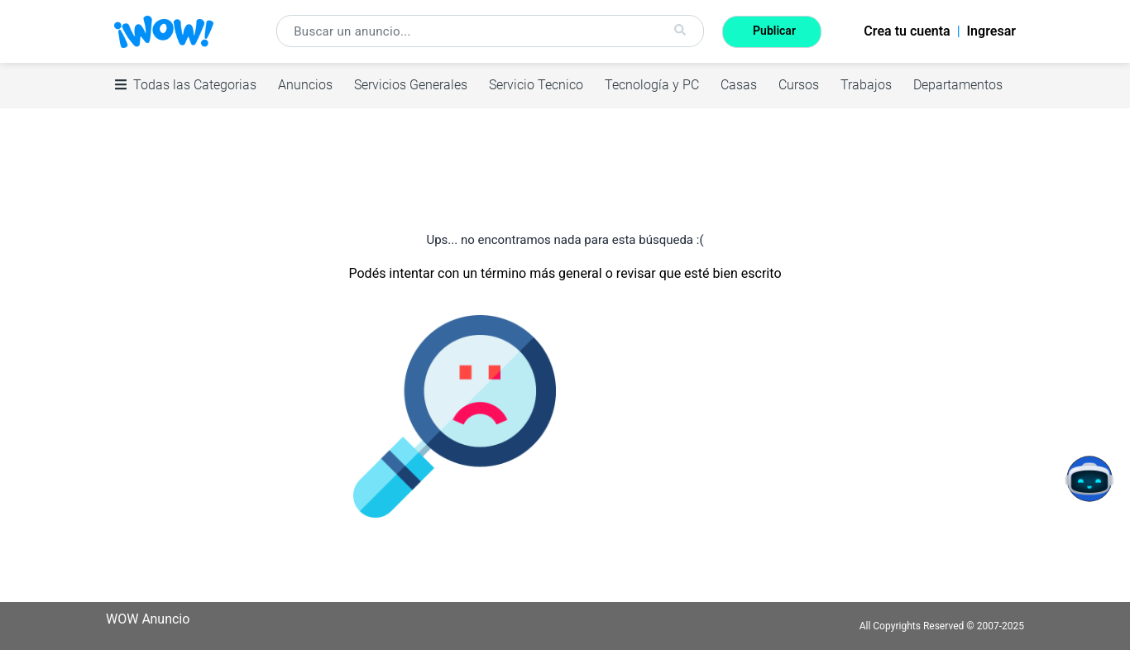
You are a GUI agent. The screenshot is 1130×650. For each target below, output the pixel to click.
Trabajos (866, 85)
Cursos (798, 85)
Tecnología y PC (652, 85)
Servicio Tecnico (536, 85)
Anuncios (305, 85)
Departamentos (958, 85)
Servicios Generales (410, 85)
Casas (739, 85)
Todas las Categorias (185, 85)
